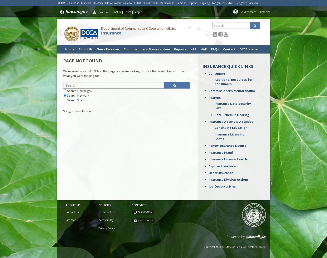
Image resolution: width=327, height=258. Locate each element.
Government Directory (255, 12)
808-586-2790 (145, 212)
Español (193, 3)
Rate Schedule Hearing (232, 115)
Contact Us (72, 212)
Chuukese (73, 3)
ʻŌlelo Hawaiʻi (113, 3)
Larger (138, 12)
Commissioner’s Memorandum (147, 49)
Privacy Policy (106, 228)
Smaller (116, 12)
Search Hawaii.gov (79, 91)
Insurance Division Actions (229, 179)
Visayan (253, 3)
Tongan (216, 3)
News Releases (108, 49)
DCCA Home (249, 49)
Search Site (74, 100)
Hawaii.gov (73, 12)
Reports (180, 49)
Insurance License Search (228, 159)
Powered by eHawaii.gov (246, 238)
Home (69, 49)
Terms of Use (106, 212)
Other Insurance (221, 173)
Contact (229, 49)
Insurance (111, 33)
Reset (127, 12)
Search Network (78, 95)
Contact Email (145, 220)
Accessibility (105, 220)
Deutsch (98, 3)
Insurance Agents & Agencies (231, 122)
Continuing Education (231, 128)
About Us (86, 49)
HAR (204, 49)
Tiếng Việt (241, 3)
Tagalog (205, 3)
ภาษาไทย (228, 3)
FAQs (215, 49)
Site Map (70, 220)
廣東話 (61, 3)
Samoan (181, 3)
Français (86, 3)
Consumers (217, 73)
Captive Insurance (222, 166)
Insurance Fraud (221, 153)
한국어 (147, 3)
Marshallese (167, 3)
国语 (155, 3)
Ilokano (127, 3)
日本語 (137, 3)
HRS (193, 49)
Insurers (215, 98)
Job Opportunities (222, 186)
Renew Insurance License (228, 146)
